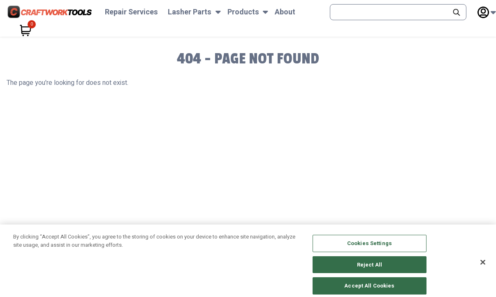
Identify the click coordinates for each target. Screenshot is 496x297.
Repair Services (131, 12)
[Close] (483, 267)
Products (243, 12)
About (285, 12)
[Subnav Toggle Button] (218, 12)
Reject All (369, 270)
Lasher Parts (189, 12)
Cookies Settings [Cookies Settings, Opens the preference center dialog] (369, 248)
